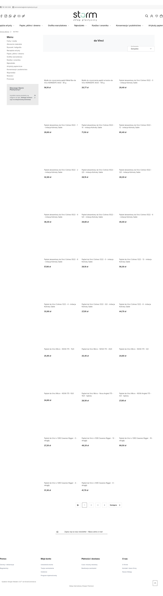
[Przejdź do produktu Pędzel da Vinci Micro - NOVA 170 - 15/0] (61, 336)
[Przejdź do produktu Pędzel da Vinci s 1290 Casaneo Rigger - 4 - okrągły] (61, 470)
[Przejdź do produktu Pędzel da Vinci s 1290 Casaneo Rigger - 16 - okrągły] (136, 425)
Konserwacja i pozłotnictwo (122, 26)
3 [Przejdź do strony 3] (97, 505)
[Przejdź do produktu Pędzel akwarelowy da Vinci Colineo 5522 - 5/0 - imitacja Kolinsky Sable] (99, 201)
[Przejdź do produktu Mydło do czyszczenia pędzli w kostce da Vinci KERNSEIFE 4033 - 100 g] (99, 67)
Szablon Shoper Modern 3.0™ (12, 582)
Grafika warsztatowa (63, 26)
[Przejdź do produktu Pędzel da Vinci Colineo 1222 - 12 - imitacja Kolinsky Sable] (136, 246)
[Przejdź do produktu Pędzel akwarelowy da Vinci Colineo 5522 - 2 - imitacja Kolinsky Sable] (61, 157)
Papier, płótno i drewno (40, 26)
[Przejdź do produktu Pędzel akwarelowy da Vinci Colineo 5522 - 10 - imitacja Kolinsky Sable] (99, 112)
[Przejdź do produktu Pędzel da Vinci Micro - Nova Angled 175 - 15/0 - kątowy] (99, 380)
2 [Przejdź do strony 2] (91, 505)
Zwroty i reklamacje (7, 564)
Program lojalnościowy (49, 575)
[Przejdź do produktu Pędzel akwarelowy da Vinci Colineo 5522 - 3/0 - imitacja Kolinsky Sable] (136, 157)
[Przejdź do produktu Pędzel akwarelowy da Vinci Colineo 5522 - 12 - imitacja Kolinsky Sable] (136, 112)
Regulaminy (4, 568)
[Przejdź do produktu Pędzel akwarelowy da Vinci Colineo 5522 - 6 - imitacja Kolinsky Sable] (136, 201)
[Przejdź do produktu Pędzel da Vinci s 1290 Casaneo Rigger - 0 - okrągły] (61, 425)
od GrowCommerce (29, 582)
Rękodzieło (81, 26)
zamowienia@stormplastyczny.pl (26, 7)
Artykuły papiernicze (147, 26)
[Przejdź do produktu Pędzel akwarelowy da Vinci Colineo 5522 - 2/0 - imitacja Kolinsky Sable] (99, 157)
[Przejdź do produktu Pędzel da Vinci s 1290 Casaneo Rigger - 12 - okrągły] (99, 425)
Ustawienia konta (47, 564)
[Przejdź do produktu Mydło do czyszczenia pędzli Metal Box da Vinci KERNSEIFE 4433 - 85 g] (61, 67)
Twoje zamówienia (47, 568)
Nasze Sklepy (127, 572)
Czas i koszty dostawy (89, 564)
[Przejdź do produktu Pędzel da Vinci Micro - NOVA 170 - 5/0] (136, 336)
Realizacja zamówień (89, 568)
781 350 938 (6, 7)
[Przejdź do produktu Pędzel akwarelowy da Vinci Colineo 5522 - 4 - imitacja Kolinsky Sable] (61, 201)
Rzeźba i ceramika (98, 26)
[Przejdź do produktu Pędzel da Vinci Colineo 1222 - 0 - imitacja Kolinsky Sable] (99, 246)
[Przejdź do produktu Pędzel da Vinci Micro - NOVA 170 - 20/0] (99, 336)
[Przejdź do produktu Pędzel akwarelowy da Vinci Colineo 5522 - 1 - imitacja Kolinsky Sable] (61, 112)
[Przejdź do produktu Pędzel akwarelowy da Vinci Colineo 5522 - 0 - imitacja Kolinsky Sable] (136, 67)
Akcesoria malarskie (14, 44)
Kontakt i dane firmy (129, 568)
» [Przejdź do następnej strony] (115, 505)
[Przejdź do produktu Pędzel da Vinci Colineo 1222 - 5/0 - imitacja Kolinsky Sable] (99, 291)
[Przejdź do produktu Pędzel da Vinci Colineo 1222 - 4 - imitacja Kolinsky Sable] (61, 291)
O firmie (125, 564)
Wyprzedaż (11, 73)
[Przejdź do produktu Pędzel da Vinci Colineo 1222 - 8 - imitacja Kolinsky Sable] (136, 291)
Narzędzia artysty (18, 26)
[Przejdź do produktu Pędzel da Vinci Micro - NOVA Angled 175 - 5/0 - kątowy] (136, 380)
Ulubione (44, 572)
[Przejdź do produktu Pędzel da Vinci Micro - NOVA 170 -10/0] (61, 380)
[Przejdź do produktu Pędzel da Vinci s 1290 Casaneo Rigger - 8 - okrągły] (99, 470)
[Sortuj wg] (141, 48)
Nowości (10, 76)
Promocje (10, 79)
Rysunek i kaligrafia (14, 47)
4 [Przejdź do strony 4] (104, 505)
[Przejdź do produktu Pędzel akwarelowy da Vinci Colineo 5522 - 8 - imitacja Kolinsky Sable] (61, 246)
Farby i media (12, 41)
